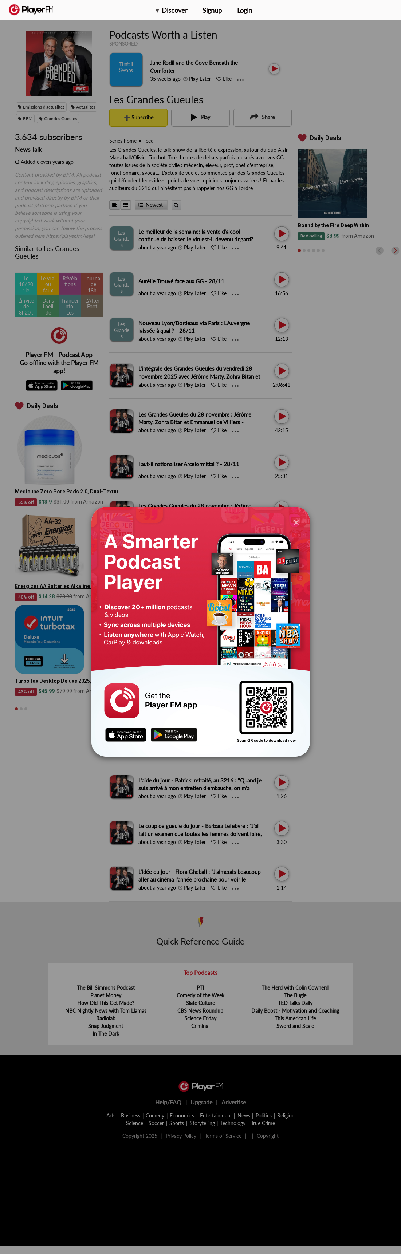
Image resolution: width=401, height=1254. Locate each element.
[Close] (296, 522)
